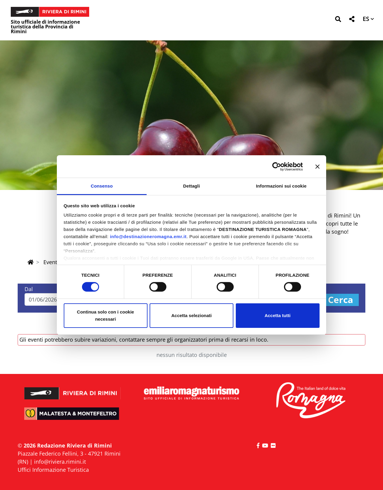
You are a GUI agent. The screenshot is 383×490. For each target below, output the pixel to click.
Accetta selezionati (191, 315)
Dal (29, 289)
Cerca (340, 300)
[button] (338, 20)
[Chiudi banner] (317, 166)
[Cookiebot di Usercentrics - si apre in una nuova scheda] (276, 166)
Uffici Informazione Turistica (53, 469)
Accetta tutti (278, 315)
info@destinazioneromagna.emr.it (148, 236)
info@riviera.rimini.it (60, 461)
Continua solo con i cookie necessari (105, 315)
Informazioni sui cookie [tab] (281, 185)
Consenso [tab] (102, 185)
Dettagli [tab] (191, 185)
